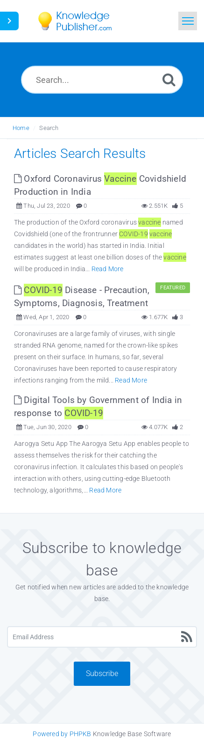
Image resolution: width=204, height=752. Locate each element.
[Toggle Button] (9, 21)
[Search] (169, 79)
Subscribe (102, 673)
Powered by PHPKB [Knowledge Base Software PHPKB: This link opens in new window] (62, 734)
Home (21, 127)
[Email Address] (102, 637)
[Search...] (102, 80)
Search (48, 127)
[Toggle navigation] (187, 21)
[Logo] (81, 21)
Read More (107, 269)
